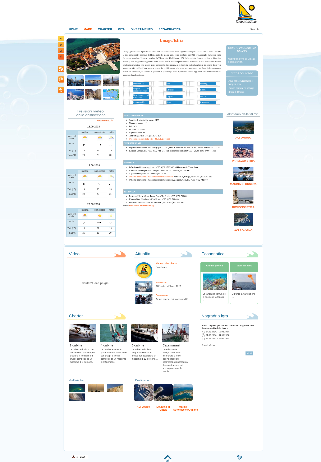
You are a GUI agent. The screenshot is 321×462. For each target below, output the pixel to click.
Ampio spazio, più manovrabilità (172, 299)
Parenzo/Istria (243, 160)
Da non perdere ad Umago (241, 88)
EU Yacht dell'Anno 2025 (168, 286)
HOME (73, 29)
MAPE (88, 29)
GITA (121, 29)
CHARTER (105, 29)
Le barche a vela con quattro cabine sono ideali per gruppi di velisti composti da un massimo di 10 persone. (114, 355)
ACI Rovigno (243, 230)
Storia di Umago (236, 91)
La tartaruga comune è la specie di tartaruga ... (214, 297)
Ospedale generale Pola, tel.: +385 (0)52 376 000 (149, 139)
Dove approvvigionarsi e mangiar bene (240, 82)
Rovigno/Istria (243, 207)
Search (254, 29)
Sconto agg (162, 267)
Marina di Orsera (243, 184)
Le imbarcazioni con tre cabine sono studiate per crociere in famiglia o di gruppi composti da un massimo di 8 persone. (82, 355)
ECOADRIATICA (170, 29)
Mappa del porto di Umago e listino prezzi (241, 60)
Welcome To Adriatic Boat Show (246, 12)
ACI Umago (243, 137)
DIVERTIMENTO (142, 29)
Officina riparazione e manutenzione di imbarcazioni (170, 177)
